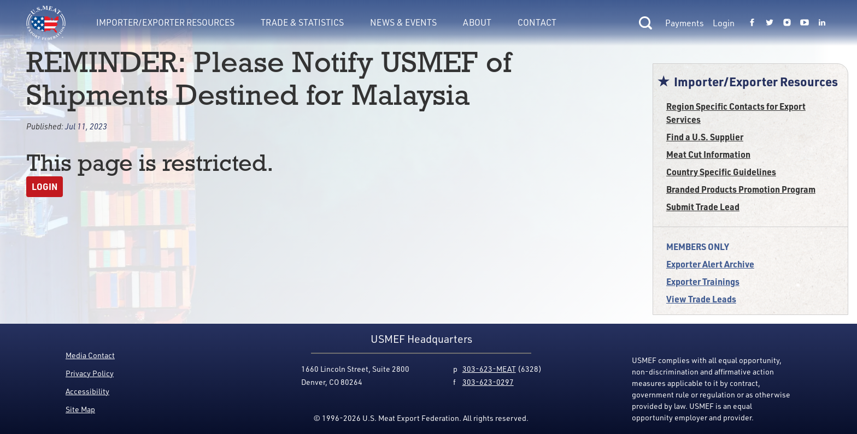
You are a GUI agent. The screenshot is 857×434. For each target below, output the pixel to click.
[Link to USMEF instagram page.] (787, 23)
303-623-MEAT (489, 368)
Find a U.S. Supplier (704, 136)
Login (724, 23)
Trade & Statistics (302, 22)
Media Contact (90, 355)
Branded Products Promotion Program (740, 189)
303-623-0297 (488, 382)
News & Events (403, 22)
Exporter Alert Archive (710, 264)
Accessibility (87, 391)
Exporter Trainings (702, 281)
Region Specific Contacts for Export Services (736, 112)
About (477, 22)
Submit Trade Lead (702, 206)
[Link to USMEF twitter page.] (769, 23)
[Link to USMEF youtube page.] (804, 23)
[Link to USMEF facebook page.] (752, 23)
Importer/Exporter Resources (165, 22)
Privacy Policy (90, 373)
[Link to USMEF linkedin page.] (822, 23)
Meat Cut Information (708, 154)
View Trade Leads (701, 299)
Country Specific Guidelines (721, 171)
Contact (537, 22)
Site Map (80, 409)
